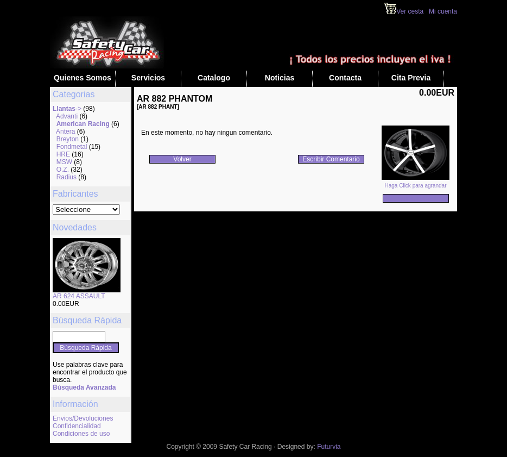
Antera (65, 131)
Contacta (345, 77)
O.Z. (62, 169)
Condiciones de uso (81, 433)
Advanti (67, 116)
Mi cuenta (443, 11)
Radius (66, 177)
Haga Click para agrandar (415, 183)
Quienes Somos (82, 77)
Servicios (148, 77)
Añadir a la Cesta (415, 198)
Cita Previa (410, 77)
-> (67, 108)
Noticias (279, 77)
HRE (63, 154)
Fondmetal (71, 147)
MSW (64, 162)
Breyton (67, 139)
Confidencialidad (77, 426)
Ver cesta (403, 11)
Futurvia (328, 446)
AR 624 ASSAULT (79, 296)
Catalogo (214, 77)
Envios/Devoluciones (83, 418)
